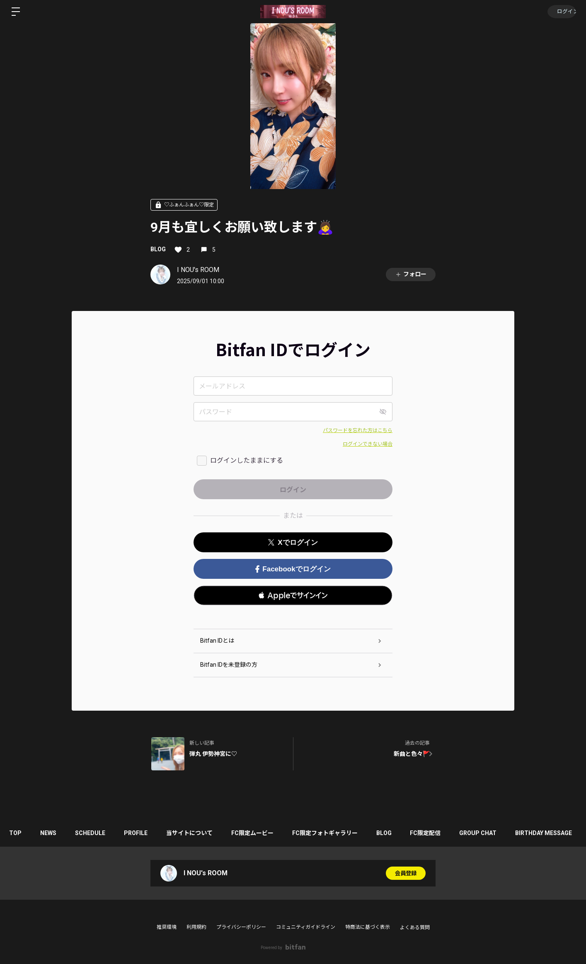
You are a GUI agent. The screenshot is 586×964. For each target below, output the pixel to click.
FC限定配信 (443, 833)
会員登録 (405, 873)
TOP (16, 833)
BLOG (158, 249)
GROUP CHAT (498, 833)
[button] (293, 595)
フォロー (410, 274)
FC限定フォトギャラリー (338, 833)
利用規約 (196, 927)
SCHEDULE (95, 833)
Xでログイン (292, 542)
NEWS (52, 833)
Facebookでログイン (292, 569)
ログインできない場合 (367, 444)
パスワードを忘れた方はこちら (357, 430)
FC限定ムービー (264, 833)
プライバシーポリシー (241, 927)
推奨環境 (167, 927)
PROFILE (143, 833)
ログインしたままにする (246, 460)
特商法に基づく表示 (367, 927)
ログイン (561, 12)
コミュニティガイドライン (305, 927)
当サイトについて (199, 833)
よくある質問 (415, 927)
